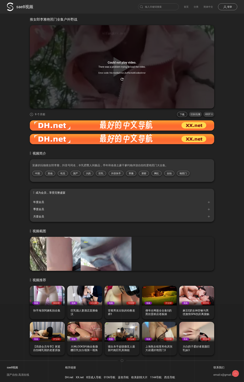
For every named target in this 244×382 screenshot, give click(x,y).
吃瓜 (62, 173)
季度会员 (38, 209)
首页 (186, 6)
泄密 (143, 173)
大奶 (88, 173)
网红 (156, 173)
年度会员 (38, 202)
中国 (37, 173)
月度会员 (38, 216)
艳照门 (183, 173)
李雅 (131, 173)
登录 (227, 7)
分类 (196, 6)
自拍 (169, 173)
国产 (75, 173)
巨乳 (101, 173)
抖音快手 (116, 173)
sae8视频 (20, 6)
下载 (182, 114)
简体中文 (208, 6)
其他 (50, 173)
